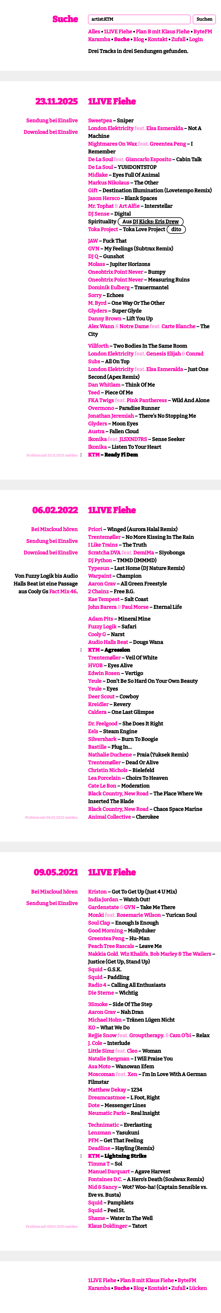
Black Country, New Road (118, 794)
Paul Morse (135, 607)
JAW (93, 241)
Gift (93, 190)
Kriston (97, 892)
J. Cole (95, 1043)
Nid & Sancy (102, 1187)
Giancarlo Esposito (148, 159)
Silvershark (102, 739)
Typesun (98, 568)
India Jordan (103, 899)
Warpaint (99, 576)
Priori (95, 529)
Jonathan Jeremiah (111, 416)
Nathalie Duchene (110, 755)
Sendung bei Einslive (52, 120)
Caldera (97, 712)
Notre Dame (134, 326)
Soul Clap (99, 923)
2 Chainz (98, 591)
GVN (93, 249)
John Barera (102, 607)
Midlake (98, 175)
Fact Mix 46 (63, 591)
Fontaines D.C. (105, 1179)
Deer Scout (101, 696)
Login (196, 39)
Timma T (99, 1164)
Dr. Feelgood (102, 724)
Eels (93, 731)
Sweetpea (100, 120)
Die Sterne (101, 993)
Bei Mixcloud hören (54, 529)
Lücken (198, 1288)
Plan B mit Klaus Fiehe (163, 31)
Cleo (132, 1051)
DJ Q (93, 256)
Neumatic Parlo (107, 1113)
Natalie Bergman (108, 1059)
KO (91, 1028)
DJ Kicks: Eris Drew (156, 221)
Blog (138, 39)
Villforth (98, 346)
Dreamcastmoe (106, 1098)
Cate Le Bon (102, 786)
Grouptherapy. (146, 1035)
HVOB (95, 665)
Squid (95, 969)
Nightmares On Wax (112, 144)
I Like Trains (103, 545)
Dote (94, 1105)
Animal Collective (109, 817)
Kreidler (98, 704)
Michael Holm (104, 1020)
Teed (94, 392)
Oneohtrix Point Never (115, 272)
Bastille (97, 747)
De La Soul (100, 159)
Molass (96, 264)
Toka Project (103, 229)
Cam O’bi (180, 1035)
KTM (94, 455)
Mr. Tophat (101, 206)
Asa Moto (99, 1066)
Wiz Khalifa (134, 954)
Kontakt (157, 39)
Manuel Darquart (109, 1171)
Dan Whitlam (104, 385)
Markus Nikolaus (108, 183)
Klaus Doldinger (107, 1226)
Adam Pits (100, 619)
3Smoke (98, 1004)
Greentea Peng (168, 144)
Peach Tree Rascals (111, 946)
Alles (94, 31)
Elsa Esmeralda (164, 128)
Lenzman (99, 1133)
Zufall (178, 39)
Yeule (95, 681)
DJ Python (100, 560)
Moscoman (101, 1074)
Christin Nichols (107, 770)
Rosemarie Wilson (139, 915)
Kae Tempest (103, 599)
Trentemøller (104, 537)
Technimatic (103, 1125)
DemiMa (143, 553)
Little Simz (101, 1051)
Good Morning (105, 931)
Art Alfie (129, 206)
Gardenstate (103, 907)
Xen (132, 1074)
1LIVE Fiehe (118, 31)
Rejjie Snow (102, 1035)
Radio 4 (97, 985)
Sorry (95, 295)
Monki (96, 915)
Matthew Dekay (107, 1090)
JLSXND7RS (133, 439)
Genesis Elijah (163, 354)
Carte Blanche (178, 326)
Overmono (101, 408)
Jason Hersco (104, 198)
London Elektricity (111, 128)
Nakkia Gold (103, 954)
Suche (65, 19)
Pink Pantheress (147, 400)
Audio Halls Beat (108, 642)
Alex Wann (101, 326)
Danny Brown (104, 319)
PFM (93, 1140)
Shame (96, 1218)
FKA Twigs (101, 400)
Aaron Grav (102, 584)
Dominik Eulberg (108, 287)
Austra (96, 431)
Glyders (97, 311)
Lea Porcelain (104, 778)
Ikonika (97, 439)
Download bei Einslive (51, 132)
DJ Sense (98, 214)
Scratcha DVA (104, 553)
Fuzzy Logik (102, 627)
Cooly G (97, 634)
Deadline (99, 1148)
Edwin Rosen (104, 673)
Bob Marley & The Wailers (180, 954)
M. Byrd (97, 303)
